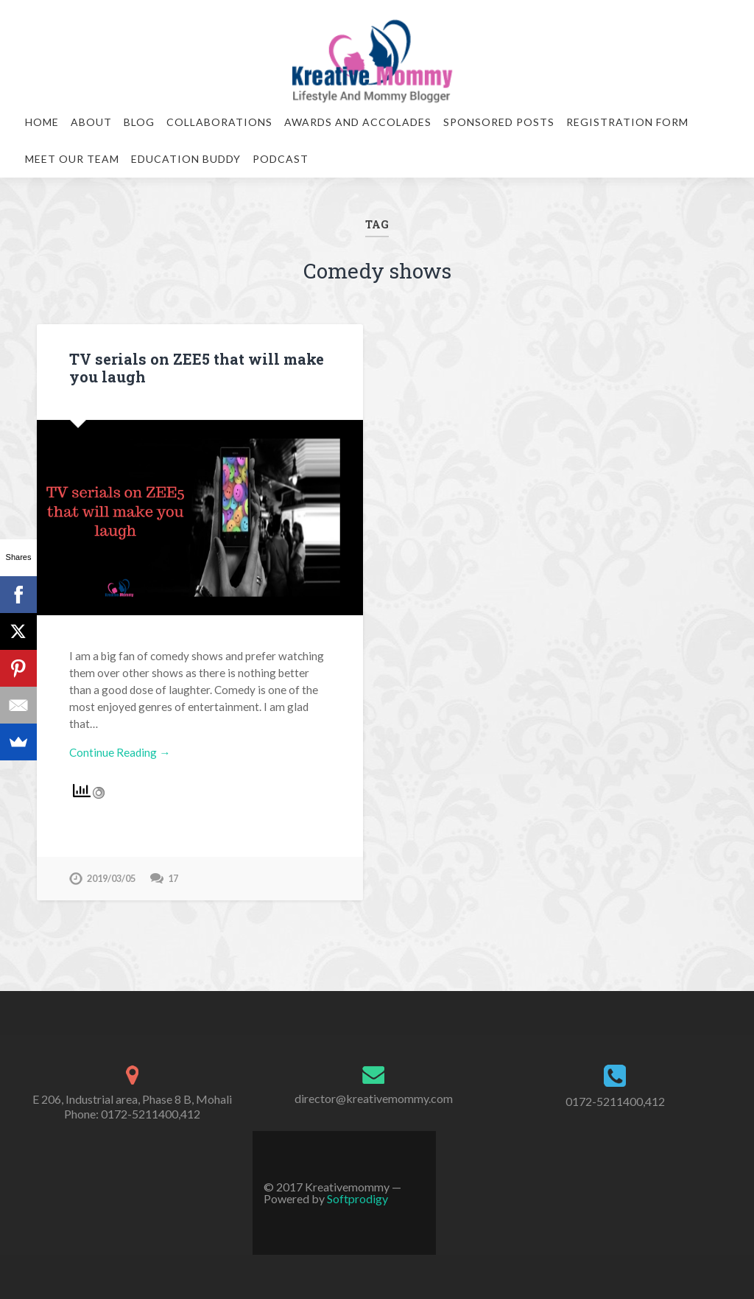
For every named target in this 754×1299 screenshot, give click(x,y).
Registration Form (627, 122)
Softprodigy (357, 1198)
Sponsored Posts (498, 122)
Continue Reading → (119, 752)
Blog (139, 122)
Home (42, 122)
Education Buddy (186, 159)
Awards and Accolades (357, 122)
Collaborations (219, 122)
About (91, 122)
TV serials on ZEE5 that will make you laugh (196, 367)
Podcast (281, 159)
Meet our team (72, 159)
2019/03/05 (111, 878)
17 (173, 878)
